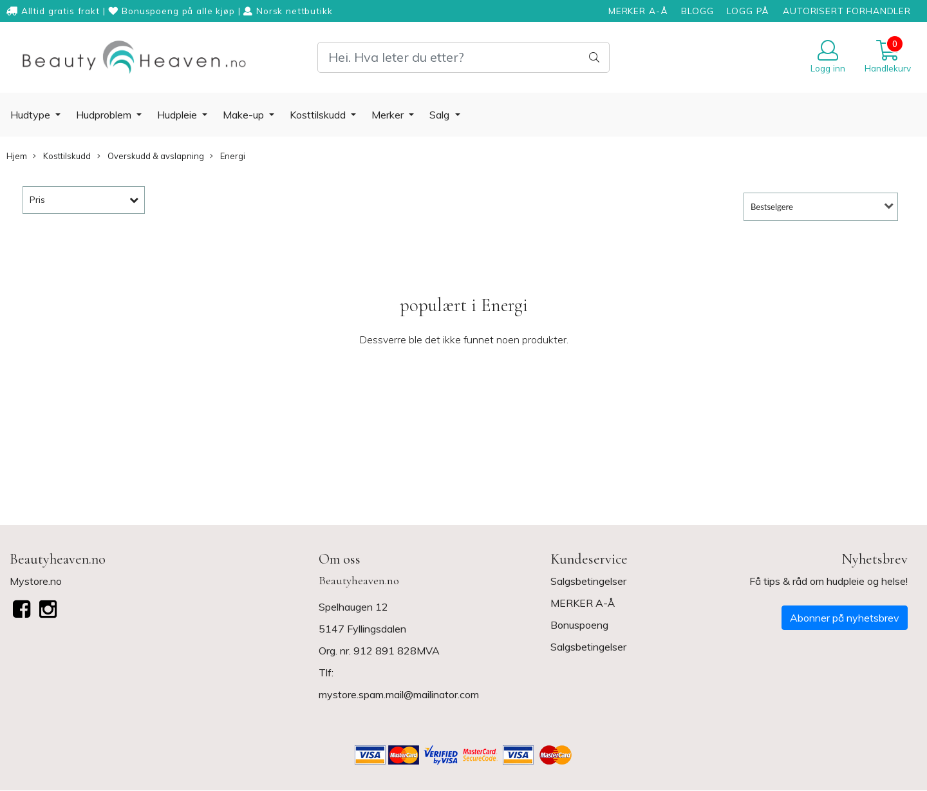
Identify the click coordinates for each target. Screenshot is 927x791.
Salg (440, 114)
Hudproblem (105, 114)
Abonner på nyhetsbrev (844, 617)
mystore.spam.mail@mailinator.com (399, 694)
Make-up (245, 114)
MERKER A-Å (638, 10)
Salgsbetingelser (588, 581)
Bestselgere (772, 207)
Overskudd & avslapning (150, 156)
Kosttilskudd (319, 114)
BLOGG (697, 10)
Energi (227, 156)
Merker (388, 114)
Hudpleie (178, 114)
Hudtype (31, 114)
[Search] (463, 57)
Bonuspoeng (579, 624)
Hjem (16, 156)
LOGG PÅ (748, 10)
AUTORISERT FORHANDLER (847, 10)
